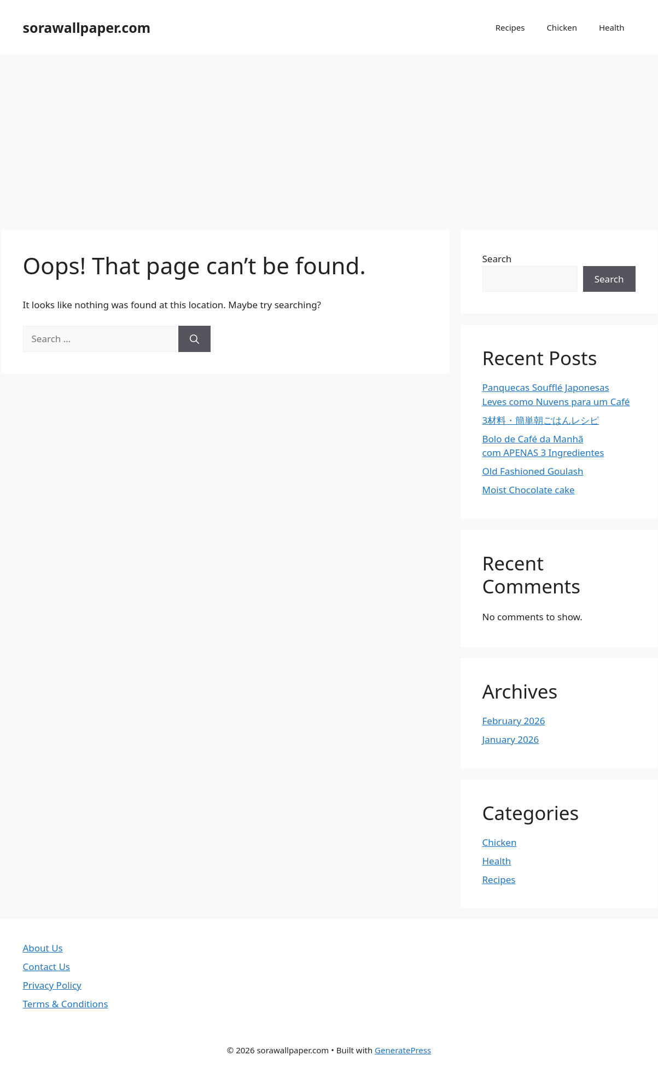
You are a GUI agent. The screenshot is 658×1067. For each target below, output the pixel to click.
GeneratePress (403, 1050)
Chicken (561, 27)
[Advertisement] (329, 137)
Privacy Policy (52, 985)
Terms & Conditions (65, 1003)
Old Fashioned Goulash (533, 471)
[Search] (194, 339)
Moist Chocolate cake (528, 489)
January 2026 (510, 739)
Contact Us (47, 966)
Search (497, 258)
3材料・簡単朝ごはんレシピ (540, 420)
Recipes (510, 27)
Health (612, 27)
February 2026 (513, 720)
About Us (43, 948)
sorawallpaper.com (87, 27)
